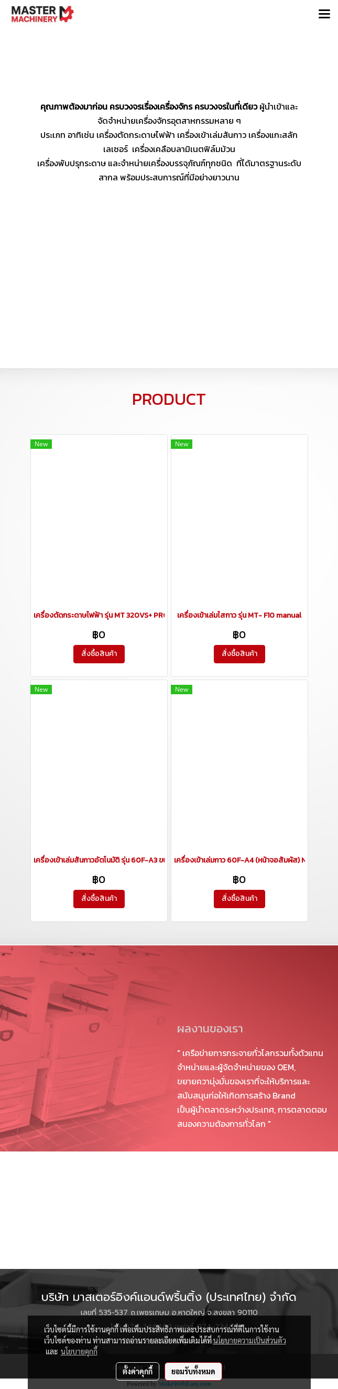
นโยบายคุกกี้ (79, 1351)
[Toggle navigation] (324, 14)
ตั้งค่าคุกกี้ (137, 1371)
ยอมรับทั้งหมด (193, 1371)
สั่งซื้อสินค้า (99, 653)
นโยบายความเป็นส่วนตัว (249, 1340)
